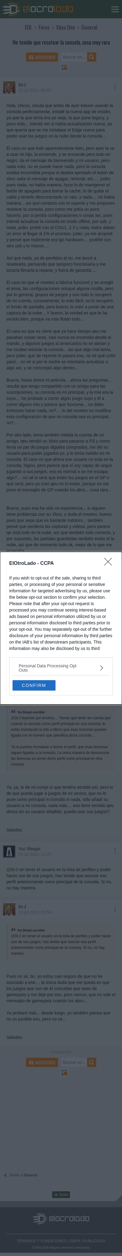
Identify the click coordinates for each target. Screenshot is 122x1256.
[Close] (110, 563)
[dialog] (61, 628)
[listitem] (61, 668)
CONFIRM (34, 685)
